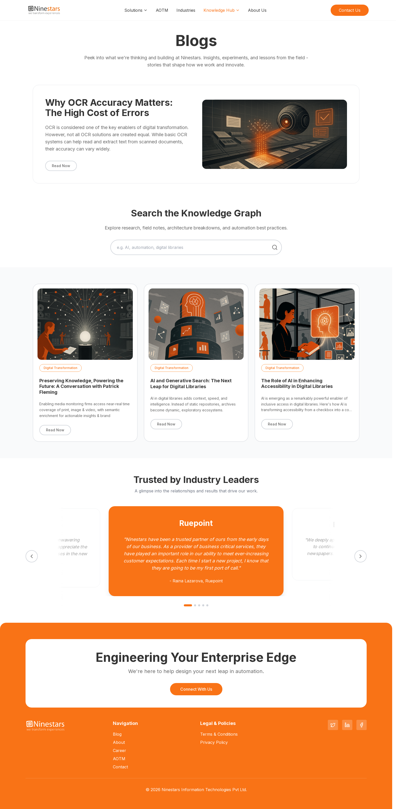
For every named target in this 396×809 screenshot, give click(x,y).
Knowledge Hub (221, 10)
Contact (120, 766)
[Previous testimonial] (32, 556)
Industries (185, 10)
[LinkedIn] (347, 725)
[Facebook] (361, 725)
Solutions (136, 10)
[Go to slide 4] (203, 605)
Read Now (61, 166)
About (119, 742)
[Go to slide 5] (207, 605)
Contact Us (350, 10)
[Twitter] (333, 725)
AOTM (162, 10)
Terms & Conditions (219, 734)
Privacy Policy (214, 742)
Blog (117, 734)
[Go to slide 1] (188, 605)
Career (119, 750)
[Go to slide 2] (195, 605)
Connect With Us (196, 689)
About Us (257, 10)
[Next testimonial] (360, 556)
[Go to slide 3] (199, 605)
